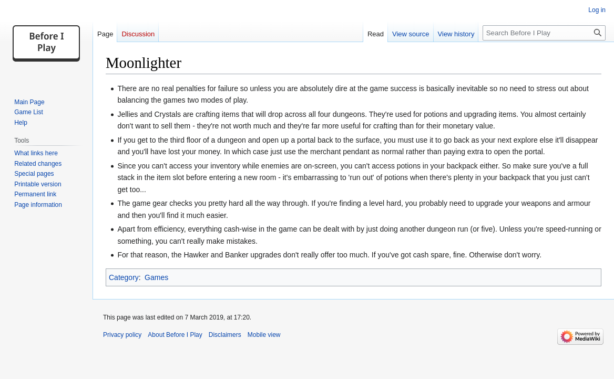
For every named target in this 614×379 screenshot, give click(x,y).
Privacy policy (122, 334)
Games (156, 277)
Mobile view (264, 334)
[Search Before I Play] (544, 33)
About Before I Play (175, 334)
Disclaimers (225, 334)
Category (124, 277)
